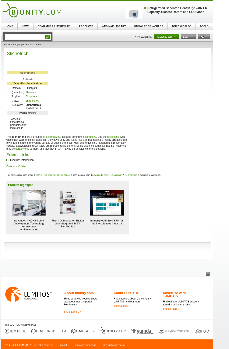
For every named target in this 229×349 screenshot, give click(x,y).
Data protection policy (113, 345)
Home (7, 44)
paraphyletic (22, 148)
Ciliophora (31, 96)
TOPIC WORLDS (181, 26)
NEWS (25, 26)
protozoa (55, 136)
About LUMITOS (126, 293)
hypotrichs (113, 136)
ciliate (46, 136)
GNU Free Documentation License (53, 175)
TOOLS (204, 26)
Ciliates (22, 166)
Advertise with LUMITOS (174, 294)
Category (11, 166)
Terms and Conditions (84, 345)
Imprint (63, 345)
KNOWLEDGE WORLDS (148, 26)
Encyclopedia (20, 44)
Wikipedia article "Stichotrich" (107, 175)
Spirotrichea (32, 100)
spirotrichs (90, 136)
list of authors (130, 175)
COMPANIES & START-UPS (54, 26)
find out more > (72, 311)
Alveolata (30, 92)
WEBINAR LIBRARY (114, 26)
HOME (9, 26)
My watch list (144, 36)
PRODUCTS (86, 26)
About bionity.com (79, 293)
